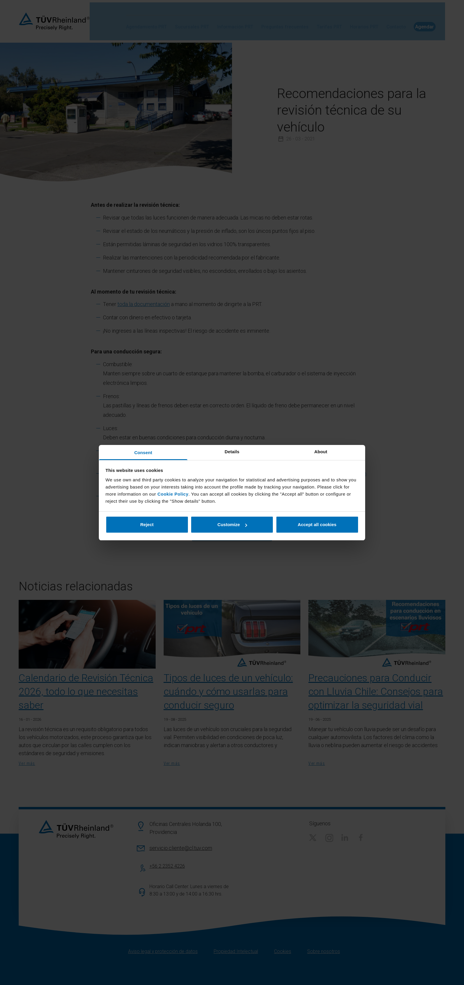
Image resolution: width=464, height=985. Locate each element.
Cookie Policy (172, 493)
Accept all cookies (317, 524)
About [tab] (320, 451)
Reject (147, 524)
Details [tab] (232, 451)
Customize (232, 524)
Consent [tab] (143, 452)
